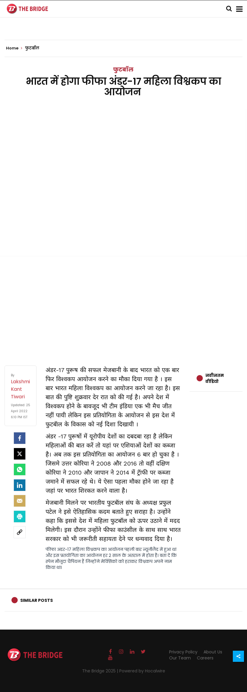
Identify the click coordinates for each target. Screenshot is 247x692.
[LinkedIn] (20, 485)
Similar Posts (36, 600)
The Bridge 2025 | (100, 671)
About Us (213, 652)
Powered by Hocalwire (142, 671)
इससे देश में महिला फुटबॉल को (101, 520)
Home (14, 48)
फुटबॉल (123, 69)
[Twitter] (20, 454)
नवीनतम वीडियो (214, 378)
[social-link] (20, 532)
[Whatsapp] (20, 469)
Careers (205, 658)
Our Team (180, 658)
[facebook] (20, 438)
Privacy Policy (183, 652)
